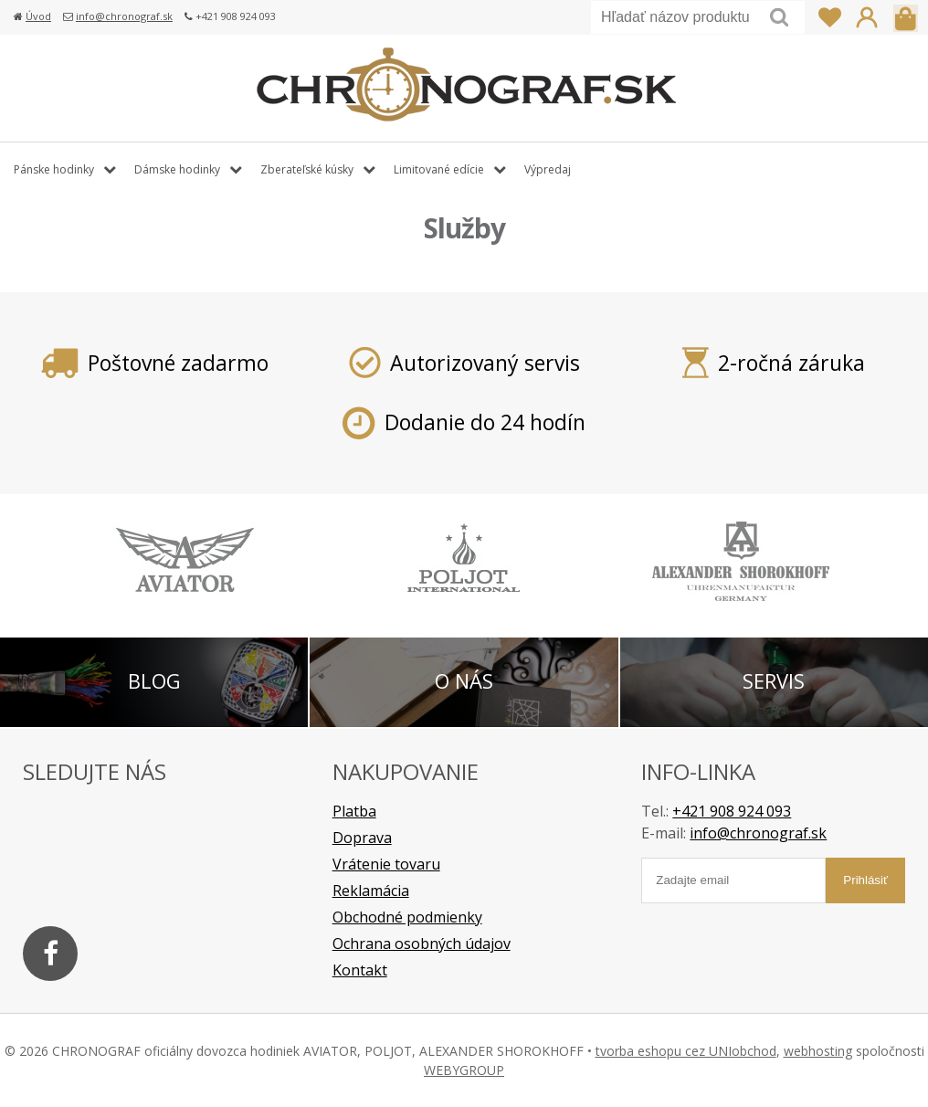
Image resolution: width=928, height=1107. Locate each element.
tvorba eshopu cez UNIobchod (686, 1051)
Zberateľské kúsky (306, 169)
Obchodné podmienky (407, 917)
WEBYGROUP (464, 1070)
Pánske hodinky (54, 169)
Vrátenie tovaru (386, 864)
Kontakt (359, 970)
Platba (354, 811)
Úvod (38, 16)
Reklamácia (370, 890)
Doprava (362, 838)
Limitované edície (439, 169)
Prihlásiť (867, 17)
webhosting (818, 1051)
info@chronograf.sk (124, 16)
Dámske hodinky (177, 169)
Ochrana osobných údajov (421, 943)
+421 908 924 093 (731, 811)
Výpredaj (547, 169)
